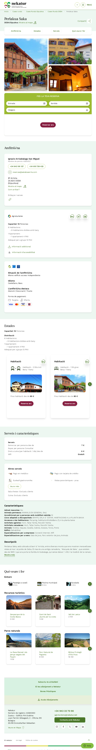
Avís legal (19, 740)
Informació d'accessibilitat (21, 252)
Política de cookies (32, 740)
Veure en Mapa (16, 727)
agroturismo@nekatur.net (65, 715)
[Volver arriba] (89, 740)
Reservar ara (48, 125)
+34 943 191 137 (17, 166)
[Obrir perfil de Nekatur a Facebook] (63, 726)
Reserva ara (26, 403)
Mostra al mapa (27, 22)
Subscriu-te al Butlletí (48, 682)
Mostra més (9, 555)
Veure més (14, 486)
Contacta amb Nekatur (70, 720)
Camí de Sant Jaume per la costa (47, 615)
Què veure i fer (78, 31)
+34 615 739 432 (36, 166)
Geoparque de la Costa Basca (17, 615)
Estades (37, 31)
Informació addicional (19, 246)
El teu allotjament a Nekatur (48, 687)
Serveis (56, 31)
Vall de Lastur (74, 614)
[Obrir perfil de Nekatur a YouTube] (76, 726)
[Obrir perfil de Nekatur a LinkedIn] (83, 726)
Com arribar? (14, 189)
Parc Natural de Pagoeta (46, 653)
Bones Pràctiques (48, 691)
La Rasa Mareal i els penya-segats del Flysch (18, 654)
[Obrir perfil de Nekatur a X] (70, 726)
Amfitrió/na (16, 31)
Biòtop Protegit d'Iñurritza (75, 653)
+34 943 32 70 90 (64, 711)
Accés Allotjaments (48, 700)
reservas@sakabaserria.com (22, 172)
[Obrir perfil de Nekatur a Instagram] (56, 726)
